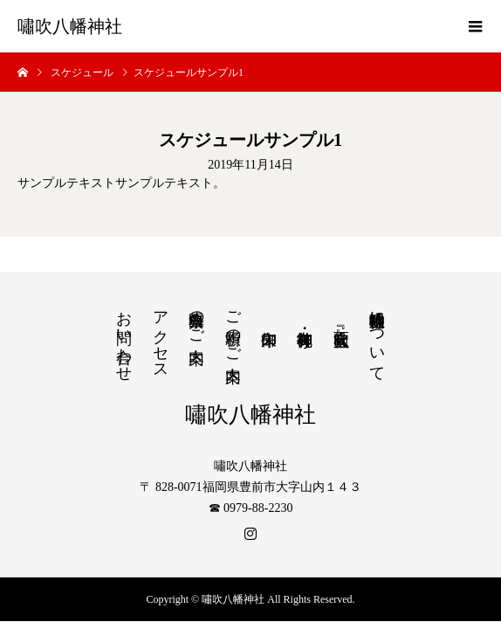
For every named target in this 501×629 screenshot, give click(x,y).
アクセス (160, 336)
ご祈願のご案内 (233, 328)
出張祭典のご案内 (196, 319)
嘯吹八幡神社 (69, 26)
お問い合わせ (124, 337)
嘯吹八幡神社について (377, 337)
